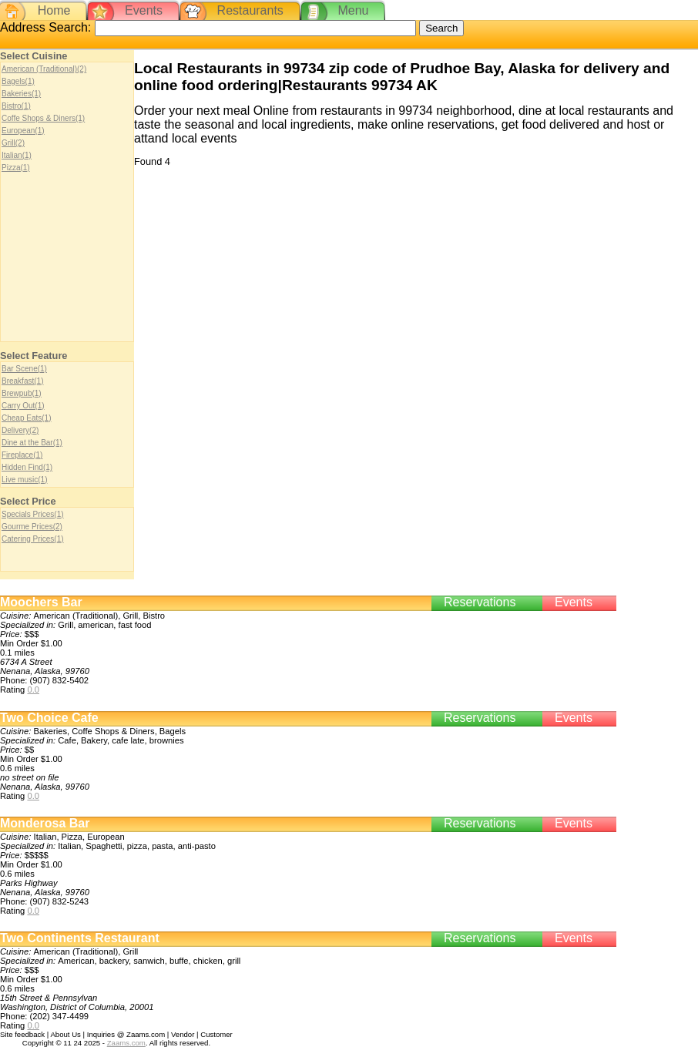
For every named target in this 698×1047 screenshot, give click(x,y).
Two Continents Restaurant (79, 938)
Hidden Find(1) (27, 467)
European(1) (23, 130)
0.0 (33, 689)
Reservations (479, 602)
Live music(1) (24, 479)
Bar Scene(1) (24, 368)
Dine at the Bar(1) (32, 442)
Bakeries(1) (21, 93)
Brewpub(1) (22, 393)
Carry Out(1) (23, 405)
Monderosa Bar (44, 823)
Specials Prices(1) (33, 514)
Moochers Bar (41, 602)
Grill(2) (13, 143)
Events (144, 10)
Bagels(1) (18, 81)
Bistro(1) (16, 106)
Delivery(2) (20, 430)
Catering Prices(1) (33, 539)
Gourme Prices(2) (32, 526)
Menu (352, 10)
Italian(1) (17, 155)
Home (54, 10)
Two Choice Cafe (49, 717)
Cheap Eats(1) (26, 418)
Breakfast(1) (22, 381)
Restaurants (250, 10)
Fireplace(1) (22, 455)
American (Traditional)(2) (44, 69)
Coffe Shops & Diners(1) (43, 118)
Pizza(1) (16, 167)
